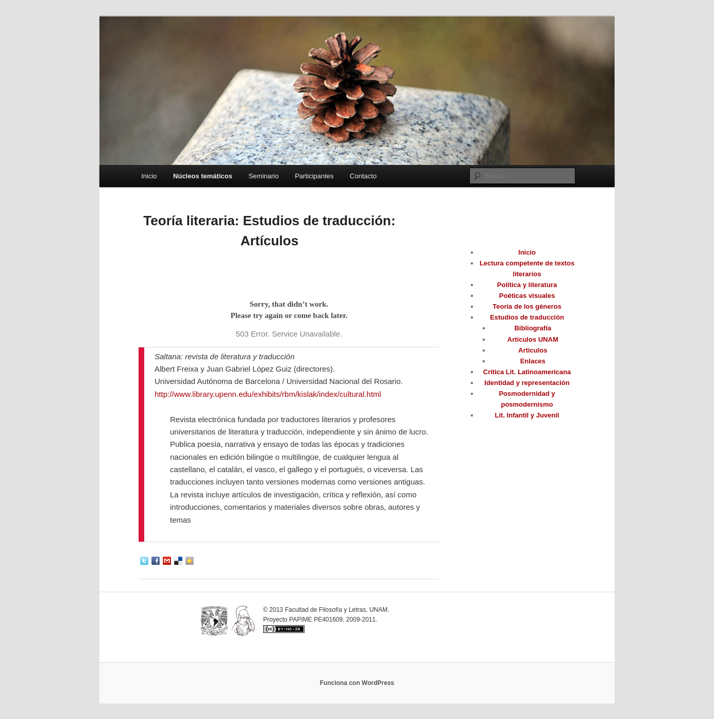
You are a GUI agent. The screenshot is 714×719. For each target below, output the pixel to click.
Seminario (263, 176)
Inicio (149, 176)
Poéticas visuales (527, 295)
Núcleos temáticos (202, 176)
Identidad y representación (526, 383)
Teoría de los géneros (526, 306)
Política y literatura (527, 285)
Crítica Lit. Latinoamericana (527, 372)
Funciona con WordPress (357, 683)
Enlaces (533, 361)
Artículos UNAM (532, 339)
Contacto (363, 176)
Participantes (314, 176)
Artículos (532, 350)
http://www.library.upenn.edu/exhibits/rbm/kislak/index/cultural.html (268, 394)
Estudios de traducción (527, 317)
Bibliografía (532, 328)
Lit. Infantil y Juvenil (527, 415)
